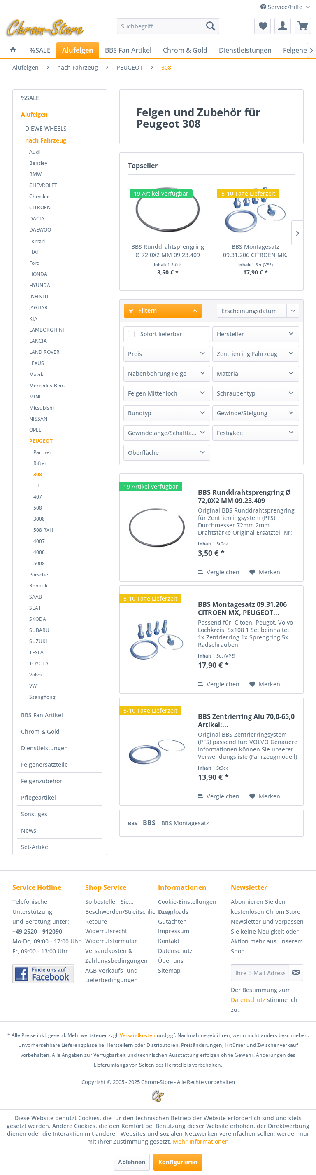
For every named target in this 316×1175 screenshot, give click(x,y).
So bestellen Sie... (109, 902)
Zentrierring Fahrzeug (247, 354)
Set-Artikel (35, 847)
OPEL (35, 429)
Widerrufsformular (111, 941)
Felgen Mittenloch (152, 393)
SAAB (35, 596)
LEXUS (36, 363)
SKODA (37, 619)
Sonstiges (34, 814)
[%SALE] (40, 50)
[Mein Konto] (282, 26)
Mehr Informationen (201, 1141)
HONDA (38, 274)
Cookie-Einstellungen (187, 902)
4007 (39, 541)
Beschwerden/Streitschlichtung (119, 911)
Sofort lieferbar (161, 334)
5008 (39, 563)
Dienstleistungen (44, 748)
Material (228, 373)
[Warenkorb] (303, 26)
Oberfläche (143, 452)
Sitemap (169, 970)
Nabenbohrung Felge (157, 373)
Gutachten (172, 921)
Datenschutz (175, 951)
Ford (34, 263)
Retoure (96, 921)
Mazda (37, 374)
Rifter (39, 463)
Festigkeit (230, 433)
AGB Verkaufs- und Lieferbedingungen (111, 975)
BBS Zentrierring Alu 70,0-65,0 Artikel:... (246, 720)
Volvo (35, 674)
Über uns (171, 960)
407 (37, 496)
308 (37, 474)
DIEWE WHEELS (46, 128)
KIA (33, 318)
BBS (133, 823)
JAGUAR (38, 307)
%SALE (30, 98)
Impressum (173, 931)
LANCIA (38, 340)
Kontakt (168, 941)
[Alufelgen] (77, 50)
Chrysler (39, 196)
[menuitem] (168, 26)
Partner (42, 452)
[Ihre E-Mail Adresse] (260, 972)
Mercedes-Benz (47, 385)
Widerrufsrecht (106, 931)
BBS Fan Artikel (42, 715)
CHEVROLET (43, 185)
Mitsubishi (41, 407)
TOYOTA (39, 663)
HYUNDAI (40, 285)
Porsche (38, 574)
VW (33, 685)
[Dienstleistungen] (245, 50)
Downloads (173, 911)
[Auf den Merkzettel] (264, 572)
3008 (39, 518)
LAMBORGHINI (46, 329)
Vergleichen (218, 572)
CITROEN (40, 207)
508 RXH (43, 530)
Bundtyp (139, 413)
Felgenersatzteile (44, 764)
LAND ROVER (44, 352)
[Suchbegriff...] (168, 26)
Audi (34, 151)
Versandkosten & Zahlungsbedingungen (116, 955)
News (28, 830)
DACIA (36, 218)
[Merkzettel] (262, 26)
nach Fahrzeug (45, 140)
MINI (35, 396)
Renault (38, 585)
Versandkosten (138, 1035)
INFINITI (39, 296)
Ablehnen (131, 1162)
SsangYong (42, 696)
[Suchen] (210, 26)
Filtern (143, 310)
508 (37, 507)
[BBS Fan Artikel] (128, 50)
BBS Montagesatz (185, 823)
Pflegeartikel (38, 797)
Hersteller (230, 334)
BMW (35, 174)
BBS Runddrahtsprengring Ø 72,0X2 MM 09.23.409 (167, 251)
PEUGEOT (41, 441)
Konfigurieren (178, 1162)
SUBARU (39, 630)
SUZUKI (38, 641)
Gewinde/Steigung (242, 413)
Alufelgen (34, 114)
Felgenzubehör (41, 781)
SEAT (35, 607)
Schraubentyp (236, 393)
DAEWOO (40, 229)
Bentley (38, 162)
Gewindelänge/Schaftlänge (165, 433)
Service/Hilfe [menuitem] (282, 7)
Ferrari (37, 240)
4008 (39, 552)
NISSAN (38, 418)
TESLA (36, 652)
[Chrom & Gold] (185, 50)
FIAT (34, 251)
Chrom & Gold (40, 731)
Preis (135, 354)
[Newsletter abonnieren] (296, 972)
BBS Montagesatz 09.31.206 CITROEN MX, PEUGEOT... (255, 251)
